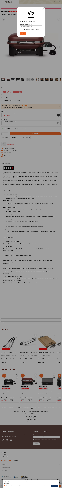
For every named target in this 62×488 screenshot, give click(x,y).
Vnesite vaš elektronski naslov (25, 24)
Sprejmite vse (54, 485)
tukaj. (35, 30)
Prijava (23, 33)
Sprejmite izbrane (46, 485)
